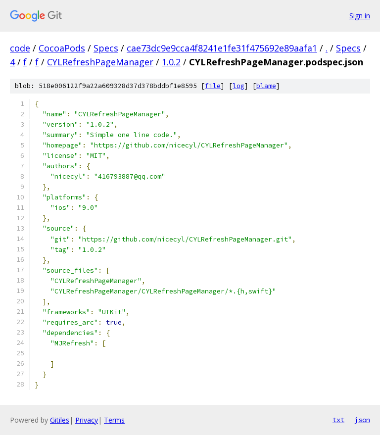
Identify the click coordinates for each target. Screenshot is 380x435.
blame (266, 86)
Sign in (359, 15)
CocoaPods (62, 48)
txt (338, 419)
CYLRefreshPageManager (100, 62)
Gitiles (59, 420)
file (213, 86)
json (362, 419)
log (238, 86)
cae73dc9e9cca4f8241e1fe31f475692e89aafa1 (222, 48)
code (20, 48)
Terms (114, 420)
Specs (106, 48)
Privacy (86, 420)
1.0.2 (171, 62)
